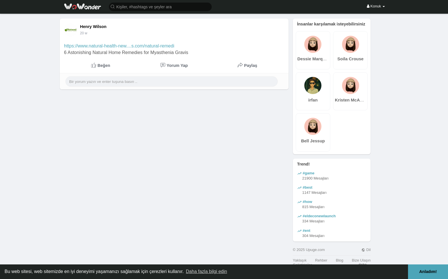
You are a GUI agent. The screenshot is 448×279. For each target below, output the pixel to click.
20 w (83, 33)
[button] (160, 6)
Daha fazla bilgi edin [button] (206, 271)
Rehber (321, 260)
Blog (339, 260)
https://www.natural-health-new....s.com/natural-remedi (119, 45)
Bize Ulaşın (361, 260)
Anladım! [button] (428, 271)
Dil (366, 250)
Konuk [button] (376, 6)
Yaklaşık (300, 260)
